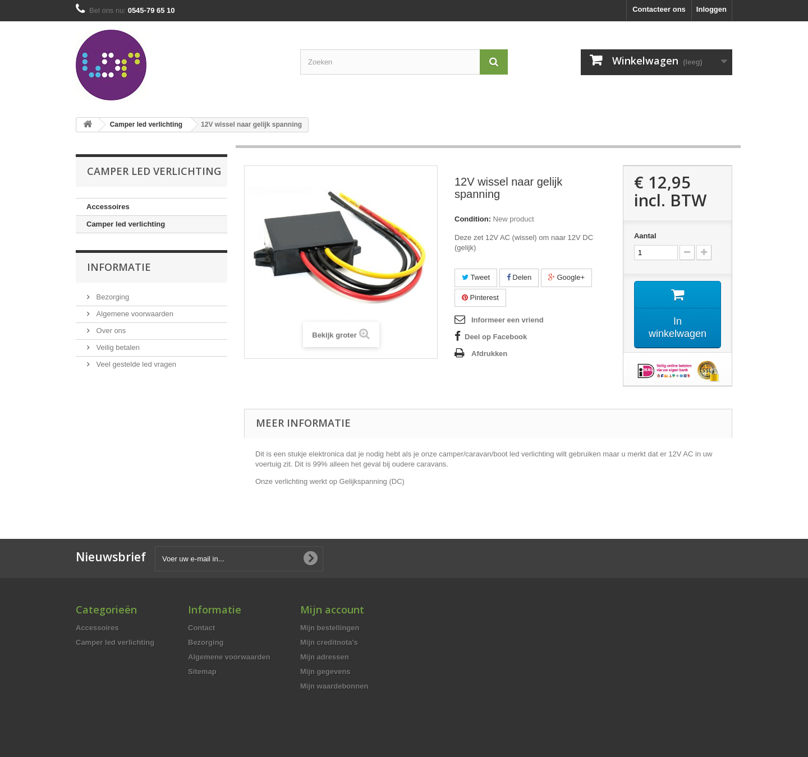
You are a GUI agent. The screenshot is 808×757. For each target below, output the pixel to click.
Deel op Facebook (496, 337)
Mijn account (332, 609)
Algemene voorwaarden (133, 314)
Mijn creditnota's (329, 642)
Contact (201, 628)
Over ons (110, 330)
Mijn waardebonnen (334, 686)
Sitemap (202, 671)
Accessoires (108, 206)
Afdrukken (489, 353)
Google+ (566, 277)
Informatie (119, 267)
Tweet (476, 277)
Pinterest (480, 297)
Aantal (645, 236)
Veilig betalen (117, 347)
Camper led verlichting (125, 224)
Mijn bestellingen (329, 628)
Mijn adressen (324, 657)
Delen (519, 277)
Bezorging (111, 297)
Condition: (472, 219)
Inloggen (711, 9)
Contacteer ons (659, 9)
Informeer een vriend (507, 320)
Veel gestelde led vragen (135, 364)
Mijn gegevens (325, 671)
